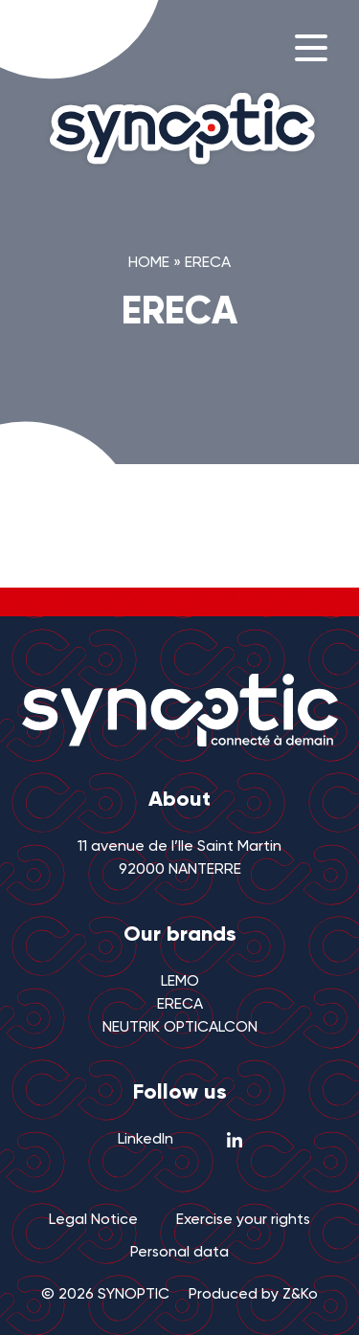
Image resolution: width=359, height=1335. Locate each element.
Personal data (179, 1252)
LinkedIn (180, 1139)
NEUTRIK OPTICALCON (180, 1027)
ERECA (180, 1004)
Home (148, 263)
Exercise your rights (243, 1220)
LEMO (180, 982)
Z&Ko (300, 1294)
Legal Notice (93, 1220)
